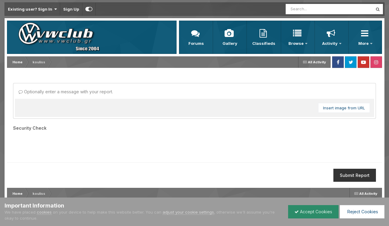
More (364, 43)
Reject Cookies (362, 211)
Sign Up (71, 9)
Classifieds (263, 43)
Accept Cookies (313, 211)
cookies (44, 212)
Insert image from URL (344, 107)
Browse (296, 43)
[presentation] (59, 144)
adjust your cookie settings (188, 212)
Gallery (229, 43)
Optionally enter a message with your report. (66, 91)
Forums (196, 43)
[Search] (309, 9)
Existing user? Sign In (32, 9)
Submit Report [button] (355, 175)
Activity (330, 43)
